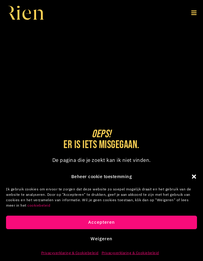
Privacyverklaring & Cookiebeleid (70, 252)
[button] (194, 177)
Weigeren (101, 238)
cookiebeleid (38, 205)
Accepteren (101, 222)
